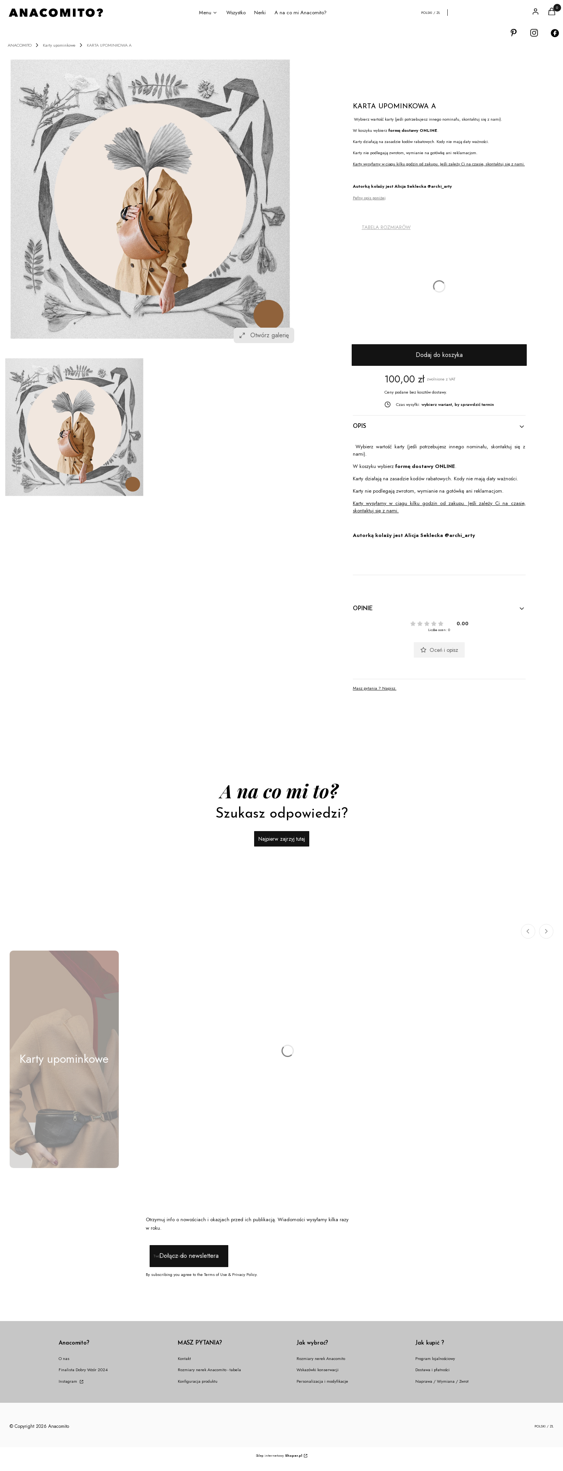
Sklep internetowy (279, 1455)
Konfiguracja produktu (197, 1381)
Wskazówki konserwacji (318, 1370)
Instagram (68, 1381)
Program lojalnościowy (435, 1358)
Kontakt (184, 1358)
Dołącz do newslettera (188, 1255)
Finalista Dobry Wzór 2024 (83, 1370)
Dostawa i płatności (432, 1370)
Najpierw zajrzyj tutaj (281, 839)
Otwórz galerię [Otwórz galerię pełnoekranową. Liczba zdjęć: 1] (264, 335)
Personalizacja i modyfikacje (322, 1381)
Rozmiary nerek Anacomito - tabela (209, 1370)
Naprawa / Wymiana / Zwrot (442, 1381)
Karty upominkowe (59, 45)
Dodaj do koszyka (439, 354)
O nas (64, 1358)
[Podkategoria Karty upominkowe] (64, 1059)
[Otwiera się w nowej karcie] (513, 33)
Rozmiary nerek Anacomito (321, 1358)
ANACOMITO (20, 45)
